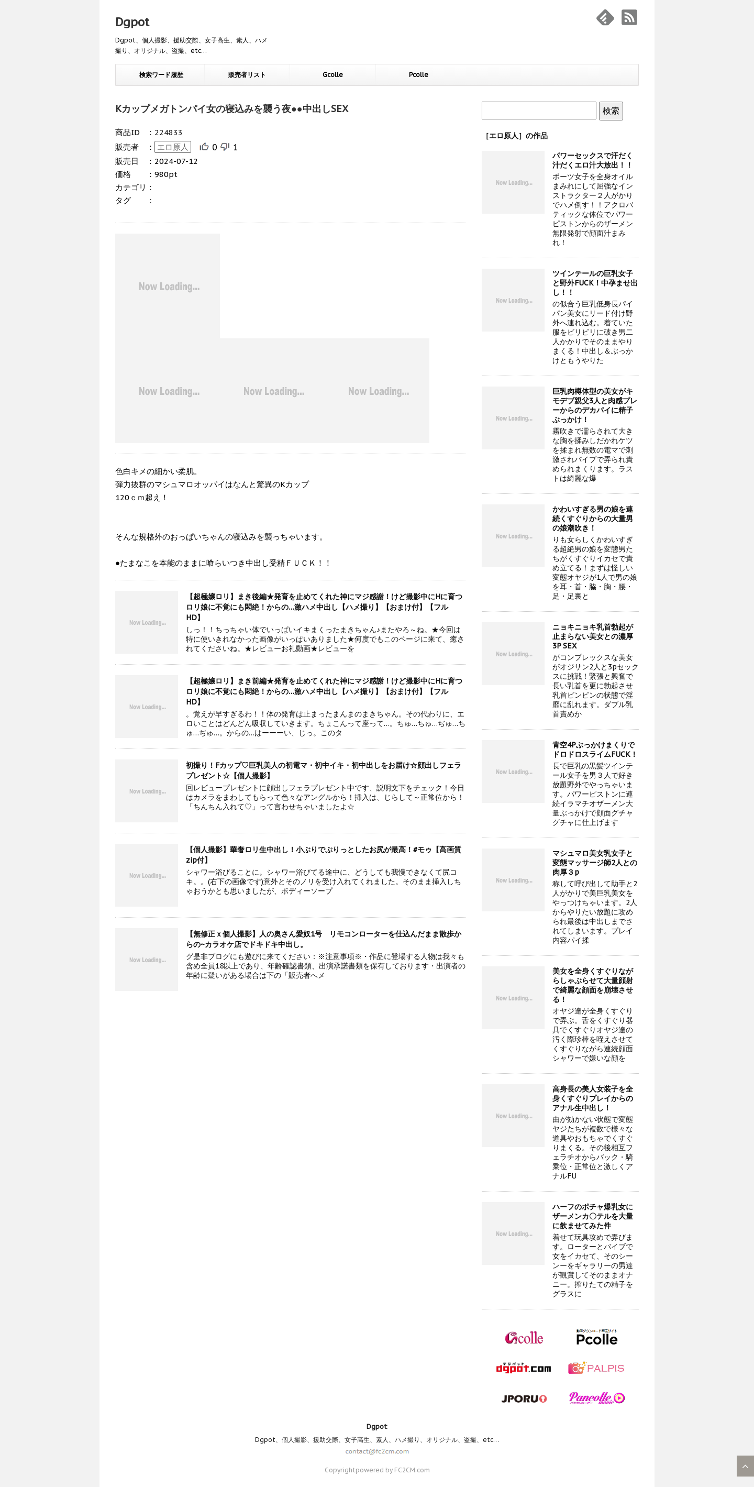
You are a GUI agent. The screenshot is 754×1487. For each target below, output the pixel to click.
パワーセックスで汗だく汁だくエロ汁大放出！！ (592, 160)
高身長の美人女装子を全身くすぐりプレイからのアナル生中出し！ (592, 1098)
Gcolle (333, 75)
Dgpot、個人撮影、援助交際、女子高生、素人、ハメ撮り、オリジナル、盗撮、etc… (377, 1440)
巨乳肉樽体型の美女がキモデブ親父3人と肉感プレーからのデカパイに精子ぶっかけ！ (594, 405)
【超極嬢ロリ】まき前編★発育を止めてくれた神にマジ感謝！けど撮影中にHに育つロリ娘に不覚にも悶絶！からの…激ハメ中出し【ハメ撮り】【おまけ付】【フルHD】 (324, 691)
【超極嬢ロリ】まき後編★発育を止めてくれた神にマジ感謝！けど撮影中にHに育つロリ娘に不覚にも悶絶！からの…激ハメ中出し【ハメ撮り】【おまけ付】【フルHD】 (324, 607)
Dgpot (132, 22)
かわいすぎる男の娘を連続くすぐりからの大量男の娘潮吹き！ (592, 518)
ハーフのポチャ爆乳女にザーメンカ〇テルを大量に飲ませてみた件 (592, 1216)
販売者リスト (247, 75)
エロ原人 (172, 147)
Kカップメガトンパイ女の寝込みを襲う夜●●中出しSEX (231, 109)
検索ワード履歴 (161, 75)
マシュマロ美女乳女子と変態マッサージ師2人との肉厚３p (594, 863)
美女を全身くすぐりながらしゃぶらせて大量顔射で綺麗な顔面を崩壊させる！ (592, 985)
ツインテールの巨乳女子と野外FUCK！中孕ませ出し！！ (595, 283)
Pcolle (418, 75)
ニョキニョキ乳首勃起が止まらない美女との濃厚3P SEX (592, 636)
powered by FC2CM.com (393, 1470)
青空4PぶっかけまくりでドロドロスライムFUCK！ (595, 749)
